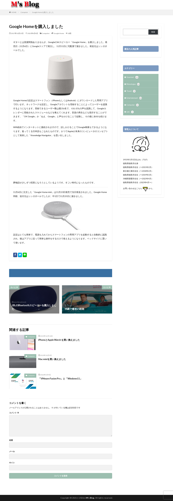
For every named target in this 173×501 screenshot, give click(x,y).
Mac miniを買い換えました (53, 359)
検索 (153, 32)
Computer (24, 12)
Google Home (58, 33)
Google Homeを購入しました (43, 12)
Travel (131, 92)
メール (12, 451)
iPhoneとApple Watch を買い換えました (60, 339)
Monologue (133, 84)
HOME (13, 12)
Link (130, 113)
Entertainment (135, 99)
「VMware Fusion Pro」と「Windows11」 (61, 378)
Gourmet (133, 77)
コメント (14, 413)
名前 (11, 440)
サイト (12, 463)
